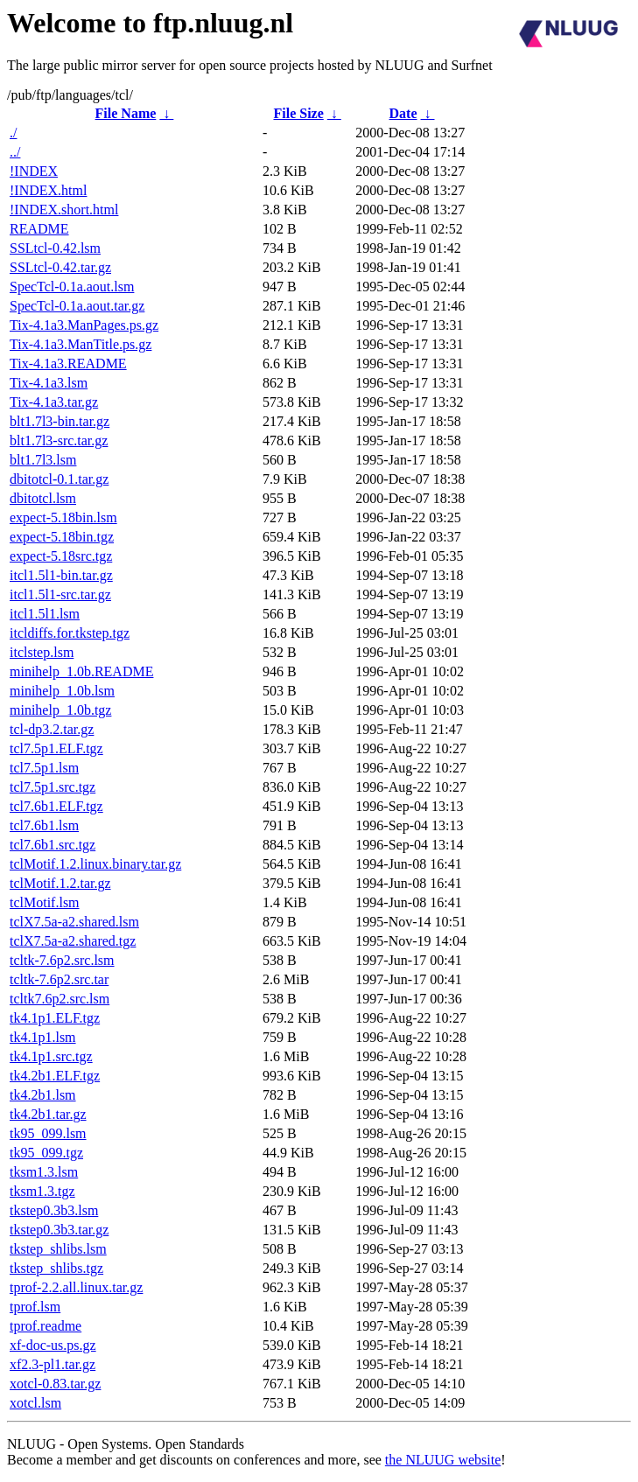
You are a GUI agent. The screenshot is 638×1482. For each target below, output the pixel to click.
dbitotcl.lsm (43, 498)
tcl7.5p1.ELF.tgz (56, 748)
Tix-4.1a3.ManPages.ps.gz (84, 325)
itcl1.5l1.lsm (45, 613)
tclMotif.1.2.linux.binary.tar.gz (95, 863)
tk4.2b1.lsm (43, 1094)
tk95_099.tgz (46, 1152)
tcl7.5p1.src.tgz (52, 786)
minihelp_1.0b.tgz (60, 710)
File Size (298, 113)
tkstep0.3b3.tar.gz (59, 1229)
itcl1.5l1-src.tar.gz (60, 594)
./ (13, 132)
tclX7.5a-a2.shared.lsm (74, 921)
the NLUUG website (443, 1459)
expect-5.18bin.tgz (62, 536)
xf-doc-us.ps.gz (53, 1345)
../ (15, 151)
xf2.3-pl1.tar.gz (52, 1364)
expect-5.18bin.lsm (63, 517)
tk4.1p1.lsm (43, 1037)
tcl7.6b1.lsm (44, 825)
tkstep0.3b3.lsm (54, 1210)
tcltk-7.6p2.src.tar (59, 979)
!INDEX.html (48, 190)
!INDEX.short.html (64, 209)
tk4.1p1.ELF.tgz (55, 1017)
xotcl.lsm (35, 1402)
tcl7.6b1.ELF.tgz (56, 806)
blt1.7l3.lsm (43, 459)
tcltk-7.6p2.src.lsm (62, 960)
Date (403, 113)
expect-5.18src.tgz (61, 556)
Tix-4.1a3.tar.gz (54, 402)
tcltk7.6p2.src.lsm (59, 998)
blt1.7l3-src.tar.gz (59, 440)
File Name (126, 113)
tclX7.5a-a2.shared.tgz (73, 940)
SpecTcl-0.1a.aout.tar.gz (77, 305)
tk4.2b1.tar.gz (48, 1114)
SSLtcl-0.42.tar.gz (60, 267)
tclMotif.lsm (45, 902)
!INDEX (34, 171)
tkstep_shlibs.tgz (56, 1268)
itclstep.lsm (42, 652)
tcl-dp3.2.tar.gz (52, 729)
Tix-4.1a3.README (68, 363)
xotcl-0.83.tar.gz (55, 1383)
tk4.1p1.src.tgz (51, 1056)
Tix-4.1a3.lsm (49, 382)
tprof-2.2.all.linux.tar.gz (76, 1287)
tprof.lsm (35, 1306)
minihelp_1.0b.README (81, 671)
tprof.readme (45, 1325)
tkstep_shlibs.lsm (58, 1248)
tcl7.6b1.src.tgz (52, 844)
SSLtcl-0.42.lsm (55, 248)
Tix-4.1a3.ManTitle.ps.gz (80, 344)
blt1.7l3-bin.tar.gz (59, 421)
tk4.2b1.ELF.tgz (55, 1075)
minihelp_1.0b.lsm (62, 690)
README (39, 228)
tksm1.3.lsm (44, 1171)
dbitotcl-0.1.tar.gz (59, 479)
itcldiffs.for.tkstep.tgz (70, 633)
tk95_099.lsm (48, 1133)
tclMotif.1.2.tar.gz (60, 883)
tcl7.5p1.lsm (44, 767)
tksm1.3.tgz (42, 1191)
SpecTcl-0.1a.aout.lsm (72, 286)
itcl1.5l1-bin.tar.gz (61, 575)
